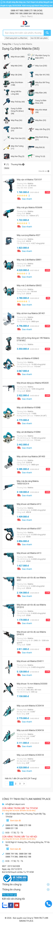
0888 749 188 (16, 13)
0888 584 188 (29, 13)
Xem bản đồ (15, 820)
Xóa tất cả (44, 171)
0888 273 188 (30, 10)
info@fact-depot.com (15, 804)
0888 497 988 (17, 10)
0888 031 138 (12, 828)
